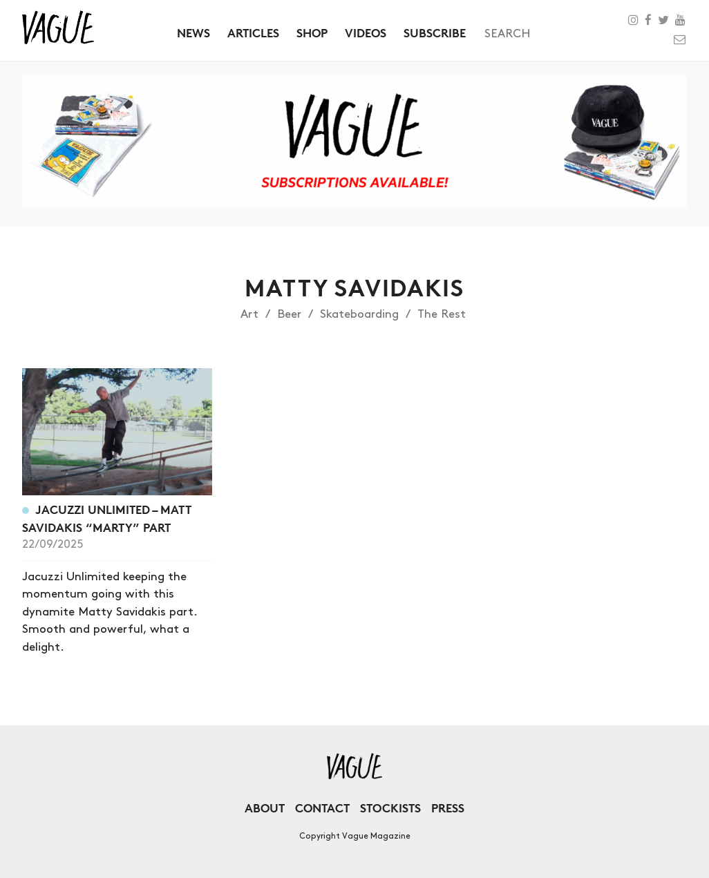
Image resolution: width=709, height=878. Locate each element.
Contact (322, 808)
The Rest (441, 314)
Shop (312, 33)
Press (447, 808)
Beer (289, 314)
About (265, 808)
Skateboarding (359, 314)
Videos (365, 33)
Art (249, 314)
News (193, 33)
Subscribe (435, 33)
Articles (253, 33)
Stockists (390, 808)
